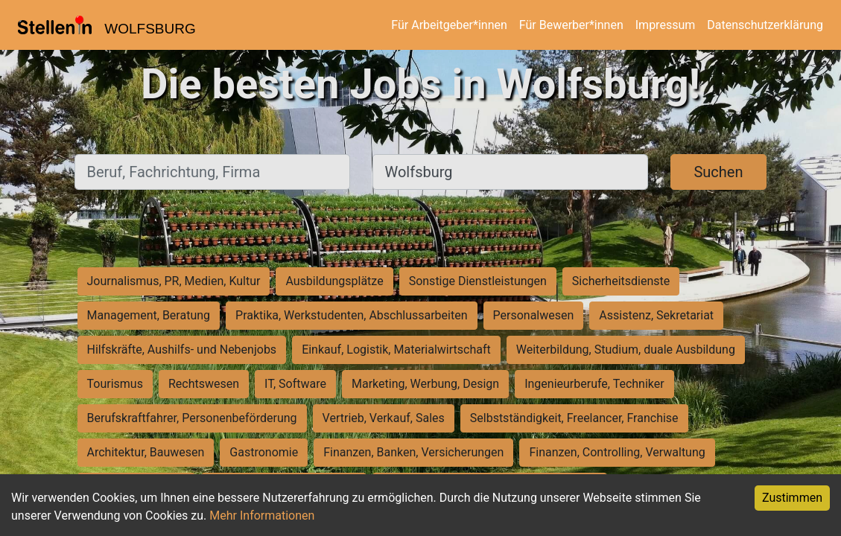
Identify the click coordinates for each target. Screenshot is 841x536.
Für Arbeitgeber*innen (449, 25)
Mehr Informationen (261, 515)
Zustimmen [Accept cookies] (792, 498)
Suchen (718, 172)
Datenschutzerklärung (765, 25)
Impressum (665, 25)
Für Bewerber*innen (571, 25)
